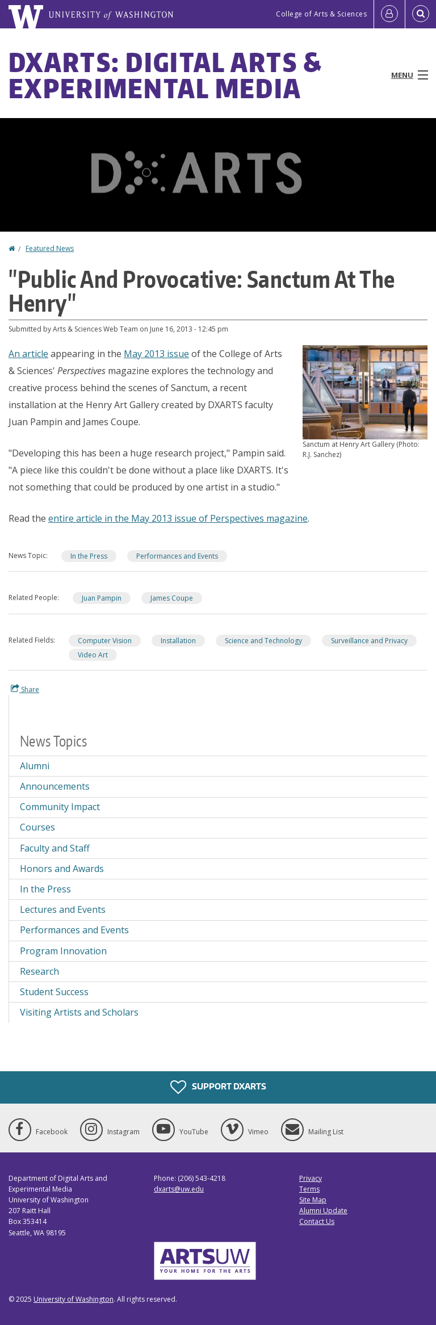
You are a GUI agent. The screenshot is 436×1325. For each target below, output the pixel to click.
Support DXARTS (218, 1087)
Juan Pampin (101, 598)
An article (28, 353)
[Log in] (389, 14)
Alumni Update (323, 1210)
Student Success (54, 992)
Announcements (55, 786)
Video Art (93, 655)
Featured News (50, 248)
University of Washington (73, 1299)
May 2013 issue (156, 353)
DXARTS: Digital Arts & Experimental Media (165, 75)
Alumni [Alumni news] (34, 766)
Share (25, 689)
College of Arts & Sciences (321, 14)
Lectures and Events (63, 909)
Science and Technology (263, 640)
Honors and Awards (62, 868)
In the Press (88, 556)
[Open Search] (420, 14)
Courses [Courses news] (37, 827)
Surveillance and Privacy (369, 640)
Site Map (312, 1200)
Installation (178, 640)
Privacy (310, 1178)
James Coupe (171, 598)
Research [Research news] (39, 971)
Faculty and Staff (55, 848)
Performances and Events (177, 556)
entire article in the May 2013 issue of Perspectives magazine (178, 518)
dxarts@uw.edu (179, 1189)
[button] (365, 391)
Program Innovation (63, 951)
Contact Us (316, 1221)
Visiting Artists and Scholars (79, 1012)
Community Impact (60, 806)
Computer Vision (105, 640)
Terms (309, 1189)
